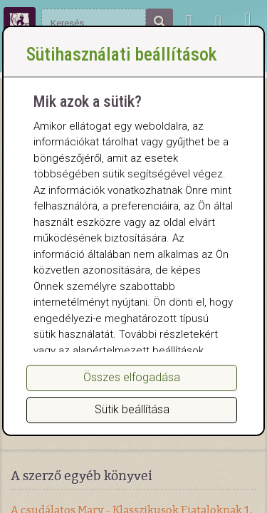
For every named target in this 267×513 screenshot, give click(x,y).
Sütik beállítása (132, 409)
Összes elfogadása (131, 377)
